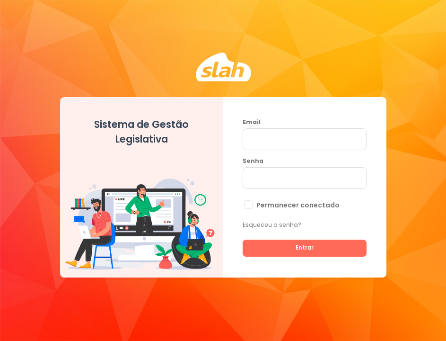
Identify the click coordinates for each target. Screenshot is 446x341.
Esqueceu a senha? (272, 225)
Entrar (305, 247)
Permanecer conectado (298, 205)
